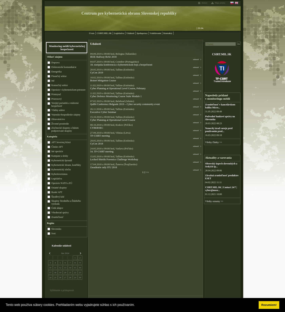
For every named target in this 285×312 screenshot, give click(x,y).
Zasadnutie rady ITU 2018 (103, 167)
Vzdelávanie (155, 33)
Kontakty (167, 33)
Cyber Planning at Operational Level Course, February (118, 88)
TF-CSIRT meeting (100, 135)
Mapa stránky (220, 3)
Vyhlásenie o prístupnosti (62, 290)
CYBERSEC (96, 127)
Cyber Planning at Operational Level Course (112, 120)
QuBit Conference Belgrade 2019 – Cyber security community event (125, 104)
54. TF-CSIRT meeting (102, 151)
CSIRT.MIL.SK (104, 33)
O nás (92, 33)
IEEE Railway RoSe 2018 (103, 56)
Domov (204, 3)
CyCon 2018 (96, 143)
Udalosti (130, 33)
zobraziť (196, 59)
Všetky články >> (213, 142)
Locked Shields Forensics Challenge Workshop (114, 159)
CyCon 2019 (96, 72)
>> (147, 172)
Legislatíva (119, 33)
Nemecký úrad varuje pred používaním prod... (219, 130)
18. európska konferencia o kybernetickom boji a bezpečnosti (121, 64)
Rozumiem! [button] (269, 304)
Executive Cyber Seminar (103, 112)
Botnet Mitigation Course (103, 80)
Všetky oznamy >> (214, 201)
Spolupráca (142, 33)
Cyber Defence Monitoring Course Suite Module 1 (116, 96)
